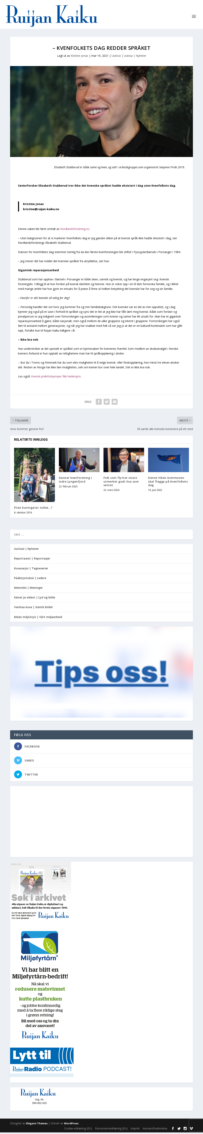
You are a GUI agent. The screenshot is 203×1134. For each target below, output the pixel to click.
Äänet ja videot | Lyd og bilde (34, 599)
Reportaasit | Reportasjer (32, 560)
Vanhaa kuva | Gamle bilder (33, 608)
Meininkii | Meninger (28, 589)
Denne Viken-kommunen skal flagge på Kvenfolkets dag (168, 482)
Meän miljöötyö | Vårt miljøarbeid (38, 618)
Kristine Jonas (79, 57)
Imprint (135, 1130)
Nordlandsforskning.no (74, 230)
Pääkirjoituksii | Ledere (30, 579)
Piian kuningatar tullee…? (33, 509)
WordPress (71, 1125)
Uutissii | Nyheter (26, 550)
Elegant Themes (37, 1125)
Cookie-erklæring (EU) (78, 1130)
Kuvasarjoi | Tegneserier (31, 570)
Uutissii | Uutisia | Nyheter (129, 57)
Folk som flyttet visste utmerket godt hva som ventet (121, 482)
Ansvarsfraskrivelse (155, 1130)
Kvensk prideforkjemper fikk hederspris (56, 378)
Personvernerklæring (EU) (111, 1130)
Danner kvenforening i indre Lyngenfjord (75, 481)
